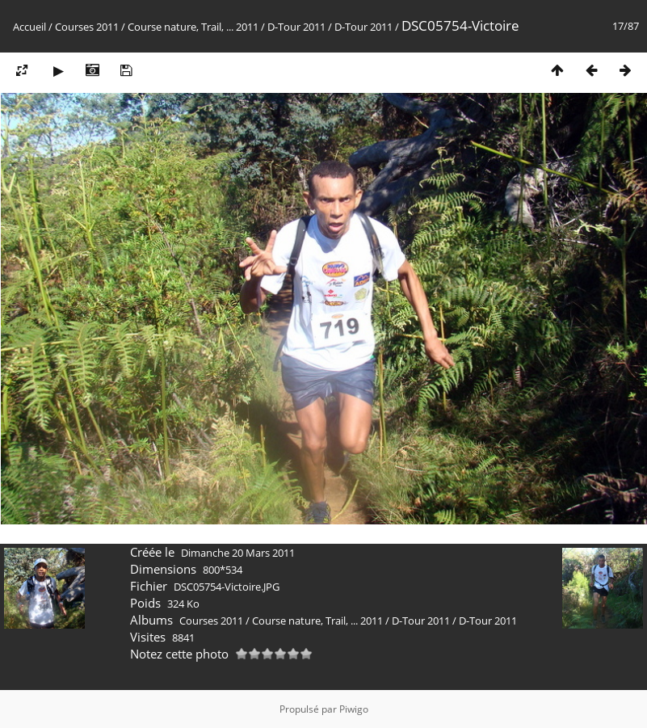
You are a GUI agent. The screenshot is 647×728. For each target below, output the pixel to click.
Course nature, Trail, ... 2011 (193, 26)
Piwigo (353, 709)
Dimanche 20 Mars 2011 (238, 552)
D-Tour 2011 (296, 26)
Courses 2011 (87, 26)
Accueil (29, 26)
